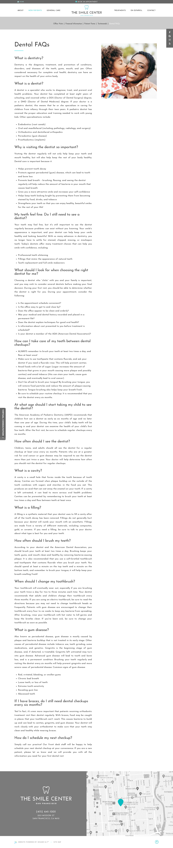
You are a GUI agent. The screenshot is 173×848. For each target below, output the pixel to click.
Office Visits (58, 24)
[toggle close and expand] (3, 438)
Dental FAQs (114, 24)
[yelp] (169, 46)
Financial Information (73, 24)
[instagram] (169, 42)
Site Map (57, 842)
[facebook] (169, 34)
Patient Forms (89, 24)
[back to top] (157, 842)
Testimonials (102, 24)
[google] (169, 38)
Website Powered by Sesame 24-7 (31, 842)
